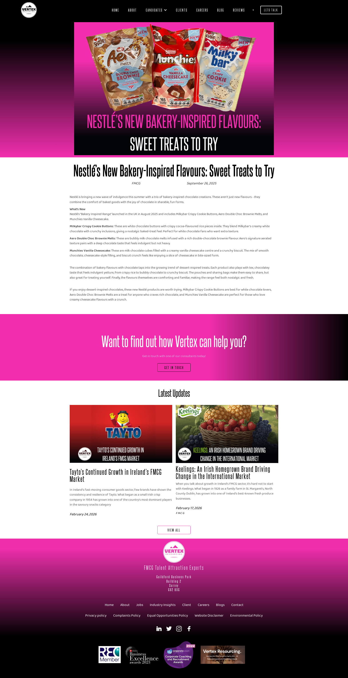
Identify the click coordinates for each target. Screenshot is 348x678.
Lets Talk (271, 10)
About (132, 10)
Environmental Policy (246, 615)
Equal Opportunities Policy (167, 615)
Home (115, 10)
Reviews (239, 10)
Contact (237, 605)
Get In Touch (174, 367)
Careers (202, 10)
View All (174, 530)
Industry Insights (163, 605)
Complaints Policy (126, 615)
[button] (156, 10)
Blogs (220, 605)
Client (186, 605)
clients (182, 10)
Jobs (139, 605)
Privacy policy (96, 615)
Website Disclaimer (209, 615)
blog (220, 10)
